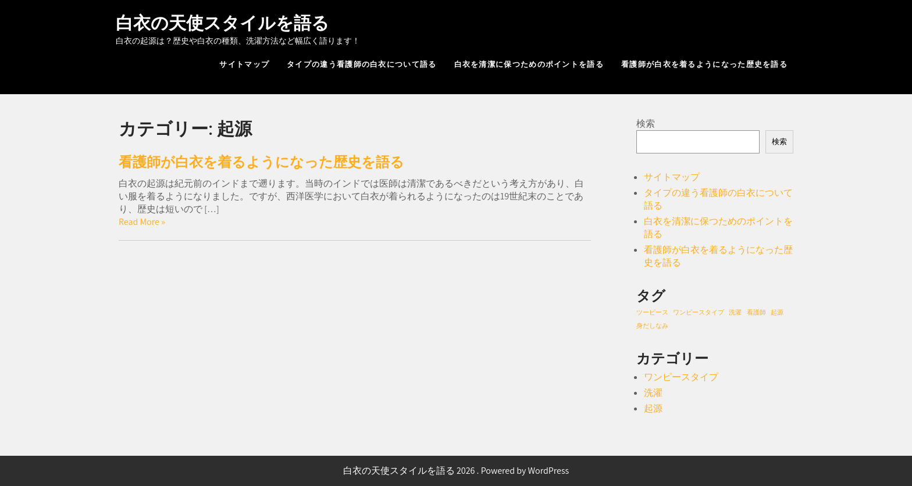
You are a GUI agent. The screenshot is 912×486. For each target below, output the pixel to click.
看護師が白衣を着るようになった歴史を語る (704, 64)
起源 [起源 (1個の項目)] (777, 312)
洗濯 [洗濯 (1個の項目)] (735, 312)
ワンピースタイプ (681, 377)
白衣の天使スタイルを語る (222, 23)
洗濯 (653, 393)
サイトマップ (244, 64)
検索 (645, 123)
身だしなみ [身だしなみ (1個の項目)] (652, 325)
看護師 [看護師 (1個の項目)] (756, 312)
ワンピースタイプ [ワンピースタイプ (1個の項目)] (698, 312)
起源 (653, 408)
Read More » (142, 222)
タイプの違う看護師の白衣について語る (361, 64)
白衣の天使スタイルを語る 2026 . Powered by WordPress (456, 470)
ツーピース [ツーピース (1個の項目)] (652, 312)
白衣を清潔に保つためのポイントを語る (529, 64)
